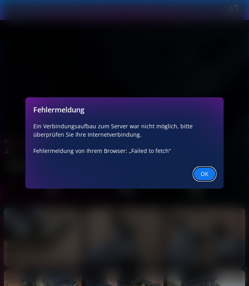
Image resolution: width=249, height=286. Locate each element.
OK (205, 174)
